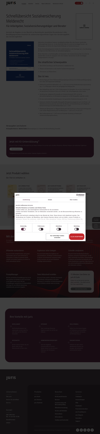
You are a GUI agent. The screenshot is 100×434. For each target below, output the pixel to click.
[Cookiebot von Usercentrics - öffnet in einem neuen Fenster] (77, 195)
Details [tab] (50, 199)
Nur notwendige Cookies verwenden (57, 236)
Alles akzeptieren (76, 236)
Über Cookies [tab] (74, 199)
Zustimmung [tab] (26, 199)
